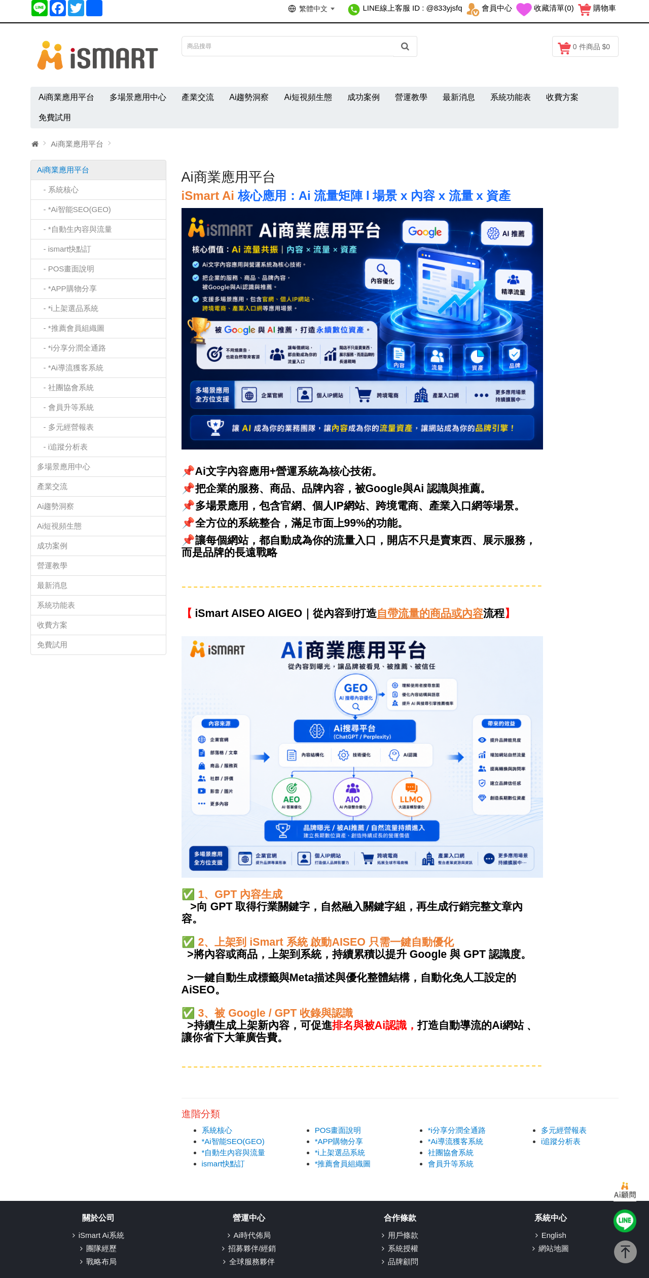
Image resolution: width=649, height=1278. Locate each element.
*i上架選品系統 (340, 1152)
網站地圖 (553, 1248)
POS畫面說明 (338, 1130)
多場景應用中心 (138, 97)
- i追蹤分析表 (62, 446)
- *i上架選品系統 (67, 308)
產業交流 (198, 97)
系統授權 (403, 1248)
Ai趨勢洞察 (249, 97)
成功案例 (363, 97)
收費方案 (562, 97)
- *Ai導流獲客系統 (70, 367)
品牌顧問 (403, 1261)
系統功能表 (510, 97)
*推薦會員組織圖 (343, 1163)
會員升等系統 (451, 1163)
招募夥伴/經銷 (252, 1248)
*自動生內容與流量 (234, 1152)
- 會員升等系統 (65, 407)
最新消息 (459, 97)
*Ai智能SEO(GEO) (233, 1141)
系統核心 (217, 1130)
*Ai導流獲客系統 (455, 1141)
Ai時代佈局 (252, 1235)
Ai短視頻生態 (308, 97)
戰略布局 (101, 1261)
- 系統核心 (58, 189)
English (554, 1235)
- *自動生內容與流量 (74, 229)
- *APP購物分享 (67, 288)
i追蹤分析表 (561, 1141)
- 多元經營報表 (65, 427)
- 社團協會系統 (65, 387)
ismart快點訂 (223, 1163)
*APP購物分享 (339, 1141)
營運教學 (411, 97)
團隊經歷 (101, 1248)
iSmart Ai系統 (101, 1235)
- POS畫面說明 (65, 268)
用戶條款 (403, 1235)
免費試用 (55, 117)
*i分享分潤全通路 (457, 1130)
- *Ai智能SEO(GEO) (74, 209)
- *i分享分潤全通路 (71, 347)
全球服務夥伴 (252, 1261)
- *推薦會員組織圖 (70, 328)
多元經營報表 (564, 1130)
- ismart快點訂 (64, 249)
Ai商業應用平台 (66, 97)
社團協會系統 (451, 1152)
